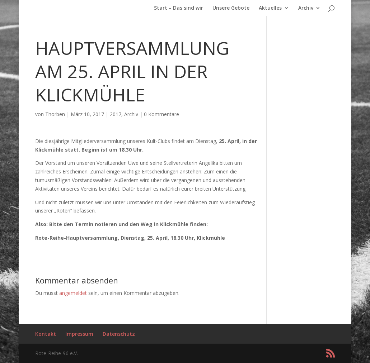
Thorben (55, 114)
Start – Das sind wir (178, 8)
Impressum (79, 333)
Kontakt (45, 333)
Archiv (305, 8)
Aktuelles (270, 8)
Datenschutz (119, 333)
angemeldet (73, 293)
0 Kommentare (161, 114)
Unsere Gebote (230, 8)
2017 (115, 114)
